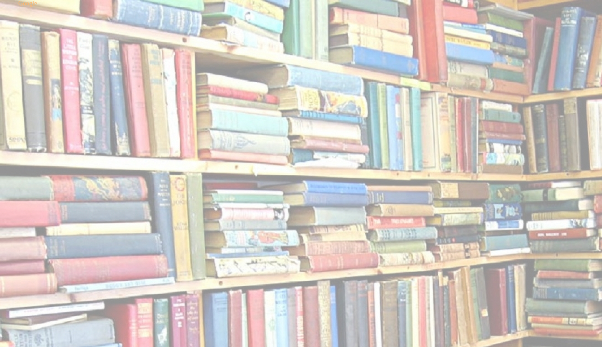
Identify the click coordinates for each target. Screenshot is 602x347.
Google (27, 3)
